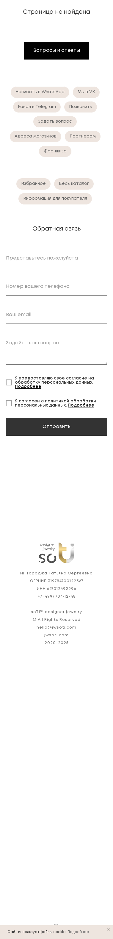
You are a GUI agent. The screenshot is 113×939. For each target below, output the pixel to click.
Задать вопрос (55, 121)
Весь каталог (74, 183)
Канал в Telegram (37, 107)
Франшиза (55, 151)
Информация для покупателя (55, 198)
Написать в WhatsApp (40, 92)
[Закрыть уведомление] (109, 930)
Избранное (33, 183)
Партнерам (83, 136)
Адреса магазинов (35, 136)
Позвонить (80, 107)
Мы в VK (86, 92)
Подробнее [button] (28, 386)
